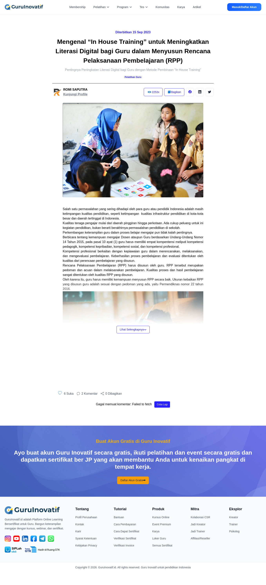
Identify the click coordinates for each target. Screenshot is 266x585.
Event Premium (161, 524)
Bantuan (119, 517)
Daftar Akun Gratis (133, 480)
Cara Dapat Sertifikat (126, 531)
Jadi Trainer (198, 531)
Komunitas (162, 7)
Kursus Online (160, 517)
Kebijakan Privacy (86, 545)
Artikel (197, 7)
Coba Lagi (162, 404)
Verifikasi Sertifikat (125, 538)
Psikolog (234, 531)
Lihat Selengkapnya (133, 329)
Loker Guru (159, 538)
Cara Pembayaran (125, 524)
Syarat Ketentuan (86, 538)
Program (124, 7)
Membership (77, 7)
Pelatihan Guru (133, 77)
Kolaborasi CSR (200, 517)
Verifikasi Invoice (124, 545)
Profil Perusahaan (86, 517)
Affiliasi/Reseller (200, 538)
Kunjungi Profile (75, 94)
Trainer (233, 524)
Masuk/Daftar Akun (244, 7)
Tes (144, 7)
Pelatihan (101, 7)
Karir (78, 531)
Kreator (233, 517)
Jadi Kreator (198, 524)
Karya (181, 7)
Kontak (79, 524)
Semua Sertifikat (162, 545)
